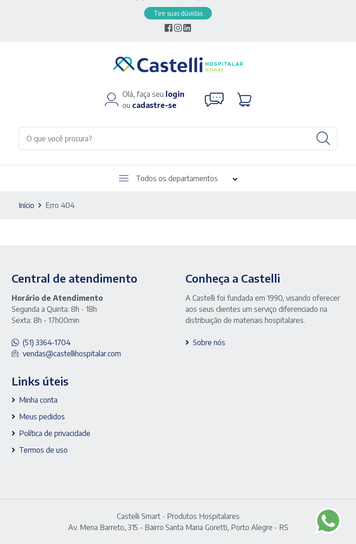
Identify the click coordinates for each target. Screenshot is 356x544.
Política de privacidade (54, 433)
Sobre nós (209, 342)
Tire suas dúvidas (178, 13)
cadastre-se (154, 105)
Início (26, 205)
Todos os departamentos (168, 178)
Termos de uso (43, 450)
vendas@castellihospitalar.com (72, 353)
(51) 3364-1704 (46, 342)
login (174, 94)
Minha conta (38, 400)
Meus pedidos (42, 416)
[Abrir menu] (123, 178)
